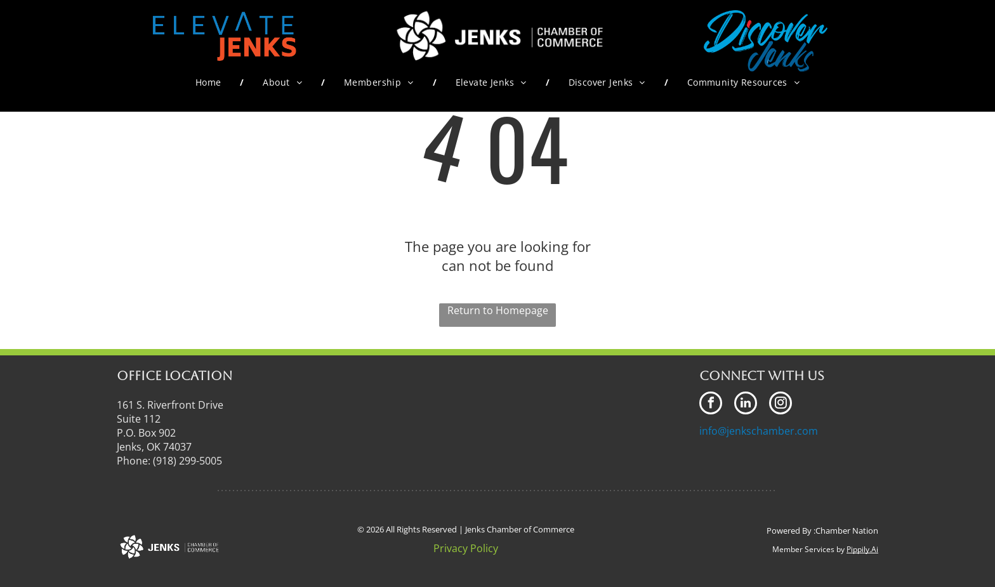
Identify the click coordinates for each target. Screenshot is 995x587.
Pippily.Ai (862, 549)
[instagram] (780, 405)
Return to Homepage (497, 310)
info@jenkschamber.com (758, 431)
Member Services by (808, 549)
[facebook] (710, 405)
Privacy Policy (465, 548)
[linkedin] (745, 405)
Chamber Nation (846, 530)
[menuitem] (210, 82)
